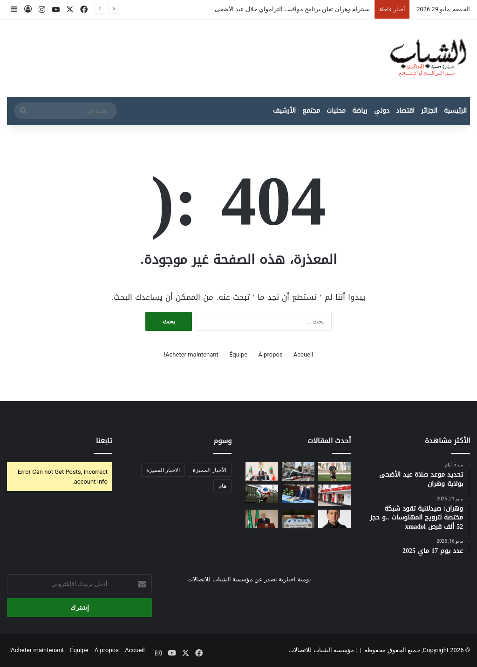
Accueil (303, 354)
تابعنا (104, 440)
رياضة (360, 110)
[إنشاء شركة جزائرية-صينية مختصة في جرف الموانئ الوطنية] (261, 471)
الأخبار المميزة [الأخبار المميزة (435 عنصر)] (209, 470)
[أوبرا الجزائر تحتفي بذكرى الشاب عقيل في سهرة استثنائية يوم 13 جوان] (334, 519)
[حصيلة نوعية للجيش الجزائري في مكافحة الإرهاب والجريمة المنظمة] (298, 519)
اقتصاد (405, 110)
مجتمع (311, 110)
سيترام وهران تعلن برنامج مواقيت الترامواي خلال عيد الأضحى (292, 9)
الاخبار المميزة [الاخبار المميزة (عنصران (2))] (163, 470)
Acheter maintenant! (191, 354)
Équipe (238, 354)
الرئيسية (455, 110)
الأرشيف (284, 110)
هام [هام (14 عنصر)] (222, 486)
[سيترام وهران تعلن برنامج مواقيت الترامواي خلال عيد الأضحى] (298, 471)
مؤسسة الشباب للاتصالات (321, 650)
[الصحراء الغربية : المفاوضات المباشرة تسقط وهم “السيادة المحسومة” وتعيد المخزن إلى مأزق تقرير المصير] (261, 519)
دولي (381, 110)
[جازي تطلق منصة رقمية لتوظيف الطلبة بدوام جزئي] (334, 495)
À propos (270, 354)
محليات (336, 110)
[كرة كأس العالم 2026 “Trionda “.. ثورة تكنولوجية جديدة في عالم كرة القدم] (261, 494)
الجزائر (429, 110)
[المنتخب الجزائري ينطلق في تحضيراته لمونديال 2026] (334, 471)
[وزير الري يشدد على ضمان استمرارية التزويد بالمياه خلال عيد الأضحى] (298, 494)
